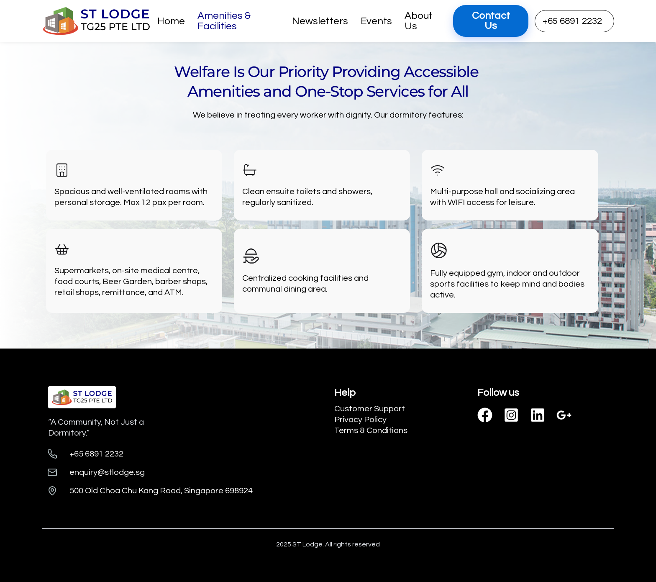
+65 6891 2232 (572, 21)
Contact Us (491, 20)
